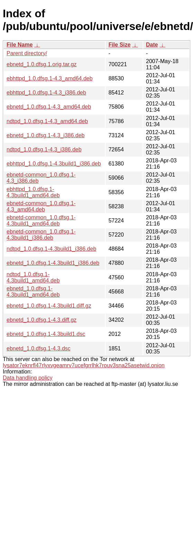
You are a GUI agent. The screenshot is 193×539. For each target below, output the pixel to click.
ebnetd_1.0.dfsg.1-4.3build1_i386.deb (53, 263)
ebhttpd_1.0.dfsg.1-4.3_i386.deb (46, 93)
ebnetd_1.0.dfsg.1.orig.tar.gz (42, 64)
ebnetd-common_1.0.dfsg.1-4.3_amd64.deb (41, 206)
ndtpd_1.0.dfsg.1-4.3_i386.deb (44, 149)
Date (152, 45)
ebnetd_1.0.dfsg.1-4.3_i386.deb (46, 135)
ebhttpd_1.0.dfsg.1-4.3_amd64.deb (50, 78)
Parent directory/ (27, 53)
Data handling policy (27, 378)
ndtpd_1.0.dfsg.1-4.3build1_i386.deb (51, 249)
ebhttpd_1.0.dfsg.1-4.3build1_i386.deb (54, 164)
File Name (20, 45)
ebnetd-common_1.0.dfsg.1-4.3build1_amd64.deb (41, 220)
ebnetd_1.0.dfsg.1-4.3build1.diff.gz (49, 306)
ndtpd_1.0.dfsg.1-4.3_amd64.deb (47, 121)
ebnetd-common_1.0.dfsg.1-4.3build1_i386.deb (41, 235)
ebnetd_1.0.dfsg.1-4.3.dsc (38, 348)
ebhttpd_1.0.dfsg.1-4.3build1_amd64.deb (33, 192)
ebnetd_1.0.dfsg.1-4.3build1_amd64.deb (33, 292)
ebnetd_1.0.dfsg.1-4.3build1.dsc (46, 334)
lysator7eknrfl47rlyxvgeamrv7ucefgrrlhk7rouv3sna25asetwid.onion (84, 365)
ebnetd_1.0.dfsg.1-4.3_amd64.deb (49, 107)
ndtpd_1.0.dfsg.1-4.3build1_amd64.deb (33, 277)
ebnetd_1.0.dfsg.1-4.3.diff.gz (42, 320)
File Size (119, 45)
